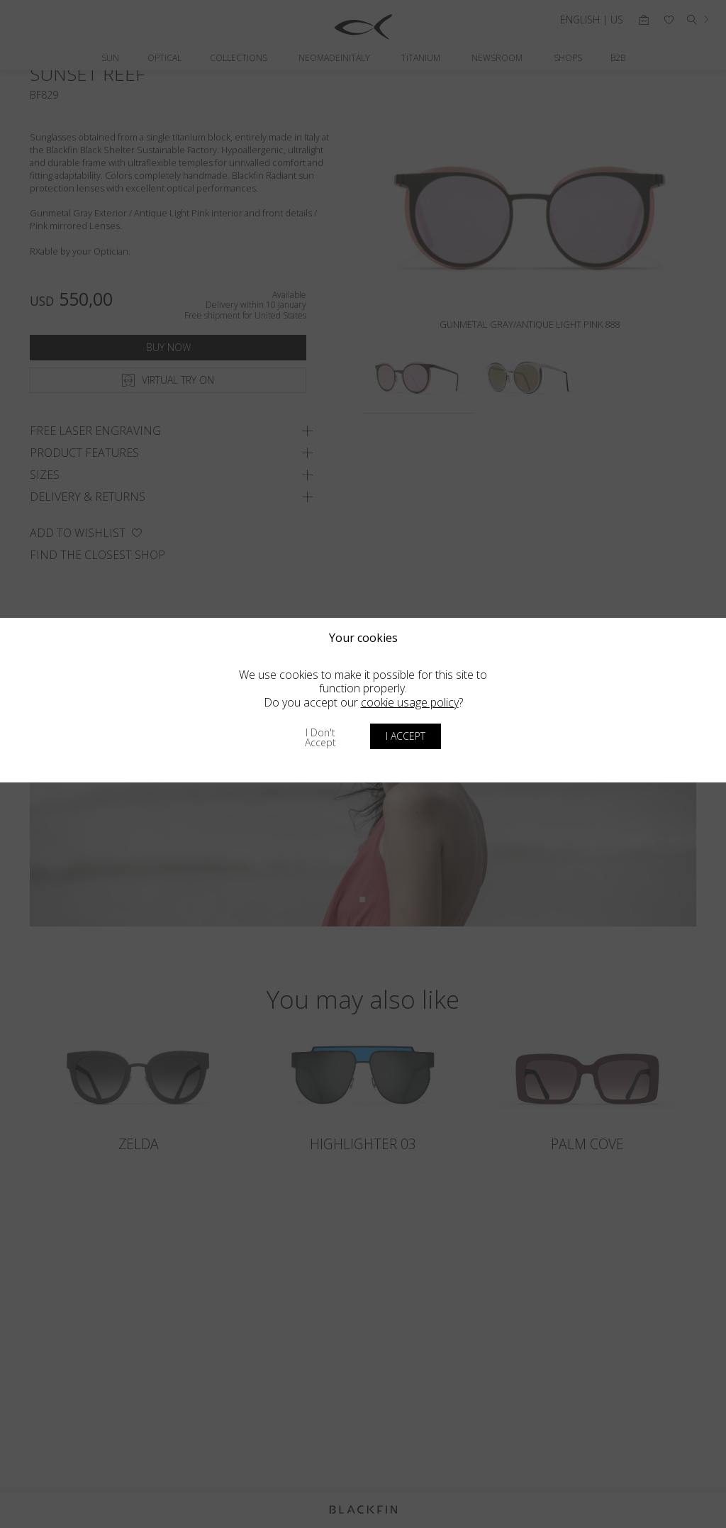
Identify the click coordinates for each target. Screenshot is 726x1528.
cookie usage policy (410, 702)
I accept (405, 736)
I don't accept (320, 737)
